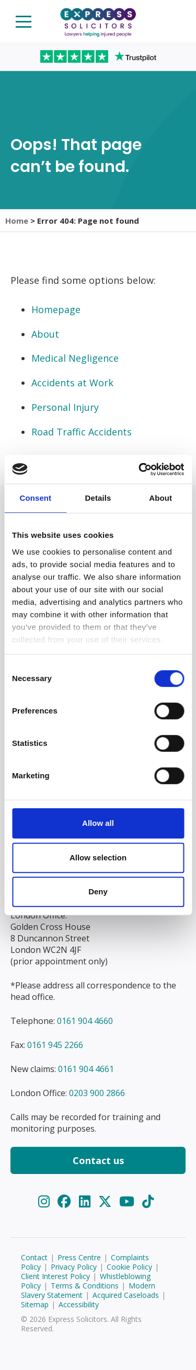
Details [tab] (98, 497)
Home (16, 220)
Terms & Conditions (85, 1286)
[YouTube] (128, 1201)
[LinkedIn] (86, 1201)
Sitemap (35, 1304)
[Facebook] (66, 1201)
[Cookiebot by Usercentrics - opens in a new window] (139, 469)
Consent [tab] (35, 497)
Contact (34, 1257)
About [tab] (160, 497)
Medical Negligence (75, 358)
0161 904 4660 (85, 1021)
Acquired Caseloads (126, 1295)
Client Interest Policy (55, 1276)
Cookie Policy (129, 1267)
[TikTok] (148, 1201)
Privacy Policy (74, 1267)
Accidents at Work (72, 382)
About (45, 334)
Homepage (55, 309)
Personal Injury (65, 407)
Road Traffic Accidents (81, 431)
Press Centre (79, 1257)
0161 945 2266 (55, 1045)
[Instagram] (45, 1201)
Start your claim (173, 20)
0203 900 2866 (97, 1093)
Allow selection (98, 857)
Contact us (98, 1160)
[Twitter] (107, 1201)
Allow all (98, 823)
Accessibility (79, 1304)
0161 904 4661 (86, 1069)
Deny (98, 891)
